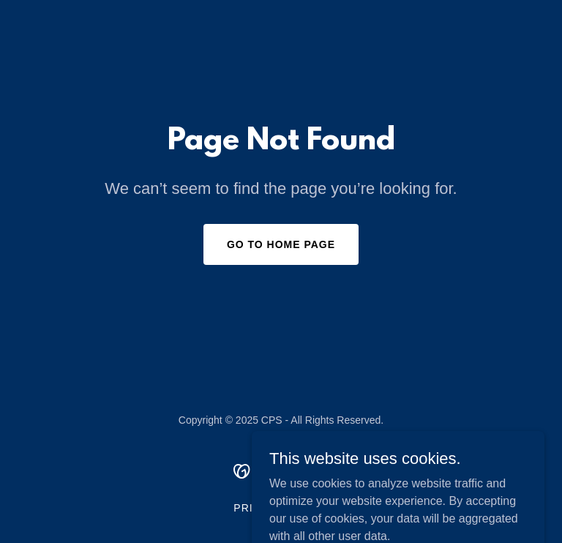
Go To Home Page (281, 244)
